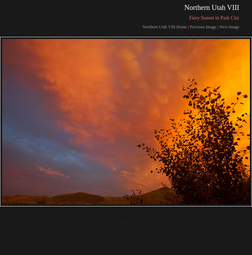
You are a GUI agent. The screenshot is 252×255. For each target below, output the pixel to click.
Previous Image (203, 26)
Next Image (229, 26)
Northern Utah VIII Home (164, 26)
